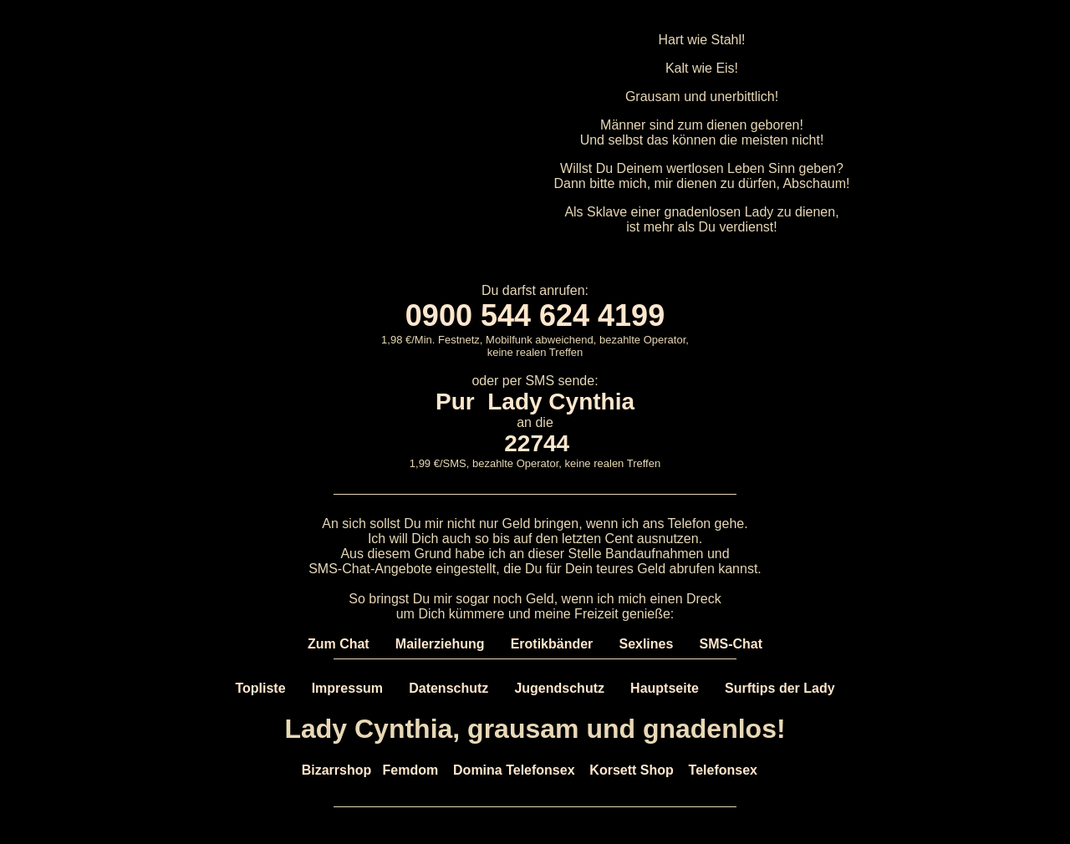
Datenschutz (448, 688)
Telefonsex (723, 770)
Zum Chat (338, 644)
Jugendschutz (559, 688)
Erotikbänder (552, 644)
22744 (536, 443)
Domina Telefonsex (514, 770)
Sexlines (646, 644)
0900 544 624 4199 (535, 315)
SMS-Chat (731, 644)
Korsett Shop (631, 770)
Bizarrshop (337, 770)
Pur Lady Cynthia (535, 401)
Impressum (347, 688)
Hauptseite (664, 688)
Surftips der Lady (780, 688)
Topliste (260, 688)
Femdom (411, 770)
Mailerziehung (440, 644)
